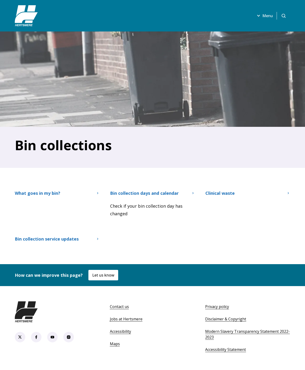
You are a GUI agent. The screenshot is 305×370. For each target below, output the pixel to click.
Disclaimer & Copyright (225, 319)
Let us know (103, 275)
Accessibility (120, 331)
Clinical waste (247, 193)
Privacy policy (217, 306)
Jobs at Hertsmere (126, 319)
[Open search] (283, 15)
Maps (115, 343)
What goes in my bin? (57, 193)
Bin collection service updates (57, 239)
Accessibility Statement (225, 349)
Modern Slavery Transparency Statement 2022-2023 (247, 334)
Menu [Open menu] (264, 16)
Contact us (119, 306)
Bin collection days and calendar (152, 193)
